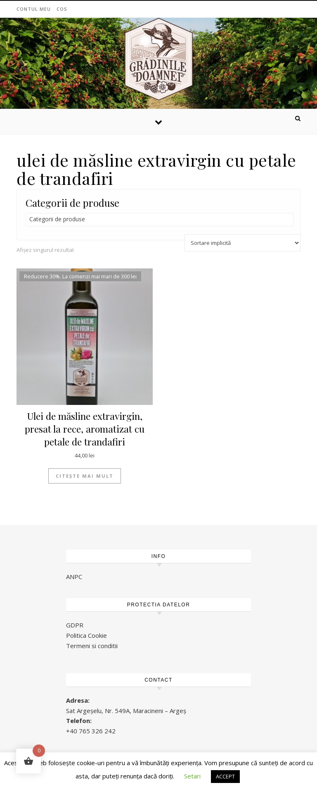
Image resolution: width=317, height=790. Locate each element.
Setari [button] (192, 776)
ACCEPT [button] (225, 776)
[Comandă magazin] (242, 242)
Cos (62, 9)
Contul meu (34, 9)
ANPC (74, 576)
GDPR (74, 625)
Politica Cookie (86, 635)
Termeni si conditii (92, 646)
